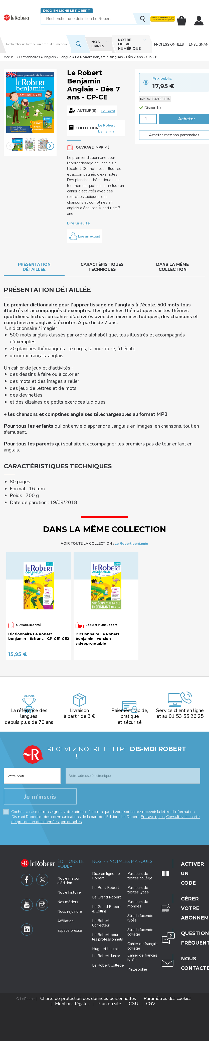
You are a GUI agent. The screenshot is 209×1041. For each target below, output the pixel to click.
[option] (17, 145)
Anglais (50, 57)
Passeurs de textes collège (139, 819)
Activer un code (184, 808)
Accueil (10, 57)
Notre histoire (69, 835)
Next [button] (50, 145)
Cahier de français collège (142, 889)
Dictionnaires (29, 57)
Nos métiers (67, 844)
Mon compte (199, 21)
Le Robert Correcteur (101, 866)
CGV (105, 939)
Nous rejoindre (69, 854)
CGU (197, 936)
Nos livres (97, 44)
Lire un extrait (89, 233)
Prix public (162, 77)
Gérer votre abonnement (186, 826)
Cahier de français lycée (142, 900)
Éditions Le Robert (70, 807)
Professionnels (169, 44)
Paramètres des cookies (122, 936)
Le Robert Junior (106, 898)
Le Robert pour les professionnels (107, 880)
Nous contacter (186, 857)
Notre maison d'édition (68, 823)
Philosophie (137, 912)
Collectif (108, 110)
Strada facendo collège (140, 875)
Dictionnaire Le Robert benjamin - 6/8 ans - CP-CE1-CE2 (38, 585)
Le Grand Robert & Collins (106, 852)
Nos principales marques (122, 804)
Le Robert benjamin (106, 126)
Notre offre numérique (129, 44)
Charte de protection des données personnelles (66, 936)
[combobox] (32, 712)
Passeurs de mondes (137, 847)
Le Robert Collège (108, 908)
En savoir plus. (153, 759)
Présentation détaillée (34, 264)
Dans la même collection (172, 264)
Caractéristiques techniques (102, 264)
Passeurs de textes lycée (138, 833)
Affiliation (65, 863)
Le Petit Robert (105, 830)
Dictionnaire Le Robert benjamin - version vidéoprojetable (97, 587)
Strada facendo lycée (140, 861)
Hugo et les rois (105, 891)
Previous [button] (10, 145)
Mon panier (183, 21)
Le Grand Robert (106, 840)
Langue (65, 57)
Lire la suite (78, 220)
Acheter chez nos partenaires (171, 134)
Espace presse (69, 873)
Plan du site (181, 936)
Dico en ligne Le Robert (66, 11)
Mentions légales (156, 936)
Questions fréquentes (186, 842)
